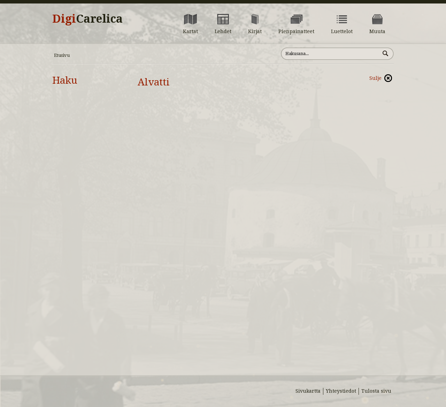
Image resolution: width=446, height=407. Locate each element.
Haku (64, 80)
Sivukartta (308, 391)
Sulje (375, 78)
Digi (87, 18)
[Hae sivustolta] (330, 53)
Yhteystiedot (341, 391)
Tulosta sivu (376, 391)
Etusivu (62, 55)
